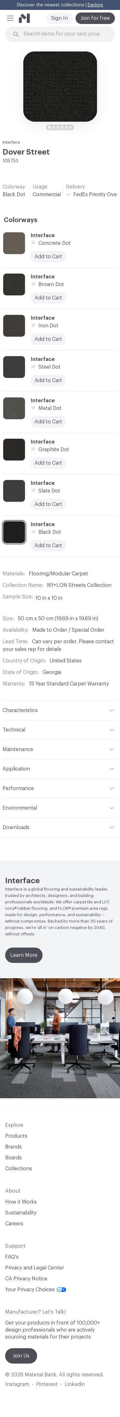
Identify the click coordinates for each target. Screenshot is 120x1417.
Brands (13, 1146)
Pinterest (47, 1384)
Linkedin (75, 1384)
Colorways (20, 220)
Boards (13, 1157)
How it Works (21, 1202)
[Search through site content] (64, 34)
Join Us (21, 1355)
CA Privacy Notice (26, 1278)
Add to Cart (48, 504)
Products (16, 1136)
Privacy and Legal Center (34, 1267)
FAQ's (12, 1257)
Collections (18, 1168)
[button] (10, 18)
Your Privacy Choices (35, 1289)
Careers (14, 1223)
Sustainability (20, 1212)
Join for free (95, 18)
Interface (11, 142)
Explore (95, 5)
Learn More (23, 955)
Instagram (17, 1384)
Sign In (59, 18)
